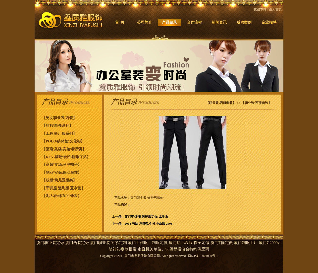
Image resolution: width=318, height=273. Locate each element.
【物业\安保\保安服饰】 (61, 172)
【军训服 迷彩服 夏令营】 (63, 188)
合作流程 (194, 22)
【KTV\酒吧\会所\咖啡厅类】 (66, 157)
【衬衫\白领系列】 (57, 126)
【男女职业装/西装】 (59, 118)
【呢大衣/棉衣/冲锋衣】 (61, 196)
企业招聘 (269, 22)
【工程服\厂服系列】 (59, 134)
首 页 (119, 22)
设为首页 (275, 9)
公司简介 (144, 22)
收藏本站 (260, 9)
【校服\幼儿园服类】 (59, 180)
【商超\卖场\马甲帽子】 (61, 165)
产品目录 (169, 22)
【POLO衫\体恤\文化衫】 (63, 141)
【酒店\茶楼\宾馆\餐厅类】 (64, 149)
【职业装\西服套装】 (221, 103)
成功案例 (244, 22)
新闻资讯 (219, 22)
